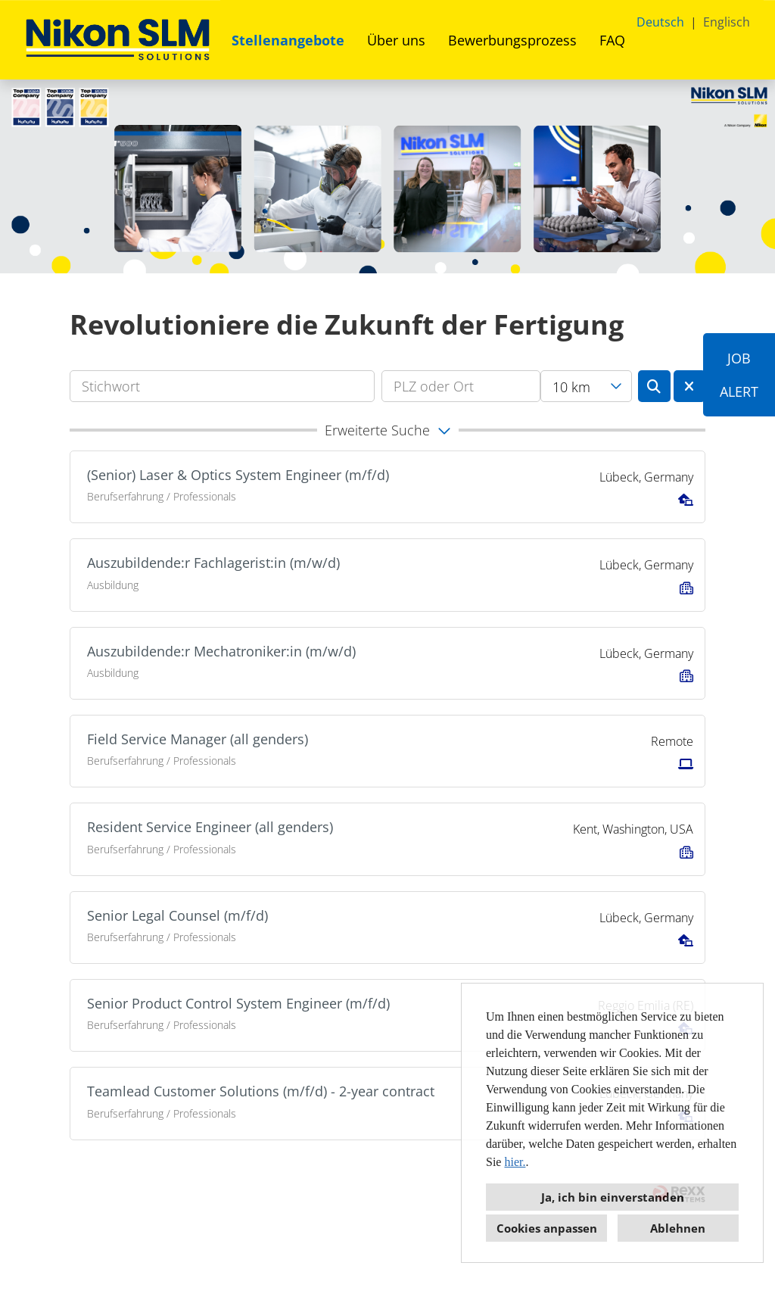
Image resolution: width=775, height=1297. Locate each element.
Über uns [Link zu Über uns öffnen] (396, 40)
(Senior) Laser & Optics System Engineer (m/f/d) (238, 475)
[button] (387, 430)
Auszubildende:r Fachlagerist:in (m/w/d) (213, 562)
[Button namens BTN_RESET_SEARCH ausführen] (690, 386)
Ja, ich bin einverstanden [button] (612, 1197)
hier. (514, 1161)
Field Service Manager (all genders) (197, 739)
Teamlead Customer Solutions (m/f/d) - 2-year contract (260, 1091)
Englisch (726, 22)
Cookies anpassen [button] (546, 1228)
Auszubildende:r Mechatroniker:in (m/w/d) (221, 651)
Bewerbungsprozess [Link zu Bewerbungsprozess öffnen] (512, 40)
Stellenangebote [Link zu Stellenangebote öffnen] (288, 40)
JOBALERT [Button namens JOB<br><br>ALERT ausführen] (739, 375)
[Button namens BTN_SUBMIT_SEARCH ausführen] (654, 386)
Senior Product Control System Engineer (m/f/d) (238, 1003)
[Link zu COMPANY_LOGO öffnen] (117, 40)
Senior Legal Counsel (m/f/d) (177, 915)
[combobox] (586, 386)
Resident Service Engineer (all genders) (210, 827)
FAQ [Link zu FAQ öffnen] (612, 40)
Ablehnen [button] (677, 1228)
